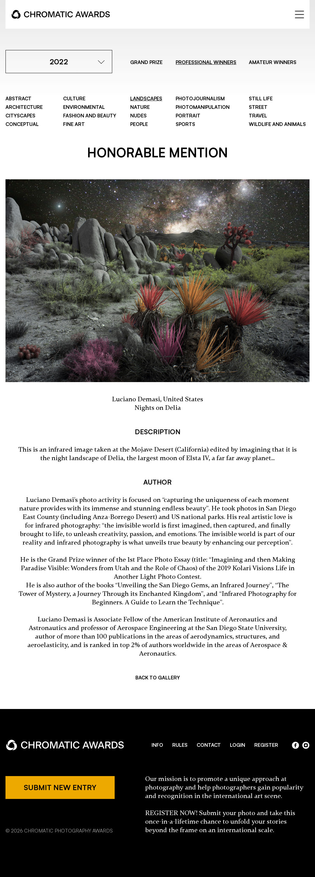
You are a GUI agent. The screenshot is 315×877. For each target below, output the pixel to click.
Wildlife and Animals (277, 124)
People (139, 124)
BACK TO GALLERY (157, 678)
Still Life (261, 98)
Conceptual (22, 124)
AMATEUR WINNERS (272, 62)
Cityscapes (20, 116)
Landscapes (146, 98)
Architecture (24, 107)
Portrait (188, 116)
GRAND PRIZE (146, 62)
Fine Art (74, 124)
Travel (258, 116)
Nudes (138, 116)
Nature (140, 107)
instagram (306, 745)
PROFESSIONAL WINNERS (206, 62)
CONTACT (209, 745)
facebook (295, 745)
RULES (180, 745)
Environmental (84, 107)
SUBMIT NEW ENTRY (60, 787)
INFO (157, 745)
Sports (185, 124)
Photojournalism (200, 98)
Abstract (18, 98)
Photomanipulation (203, 107)
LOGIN (237, 745)
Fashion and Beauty (89, 116)
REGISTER (266, 745)
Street (258, 107)
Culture (74, 98)
